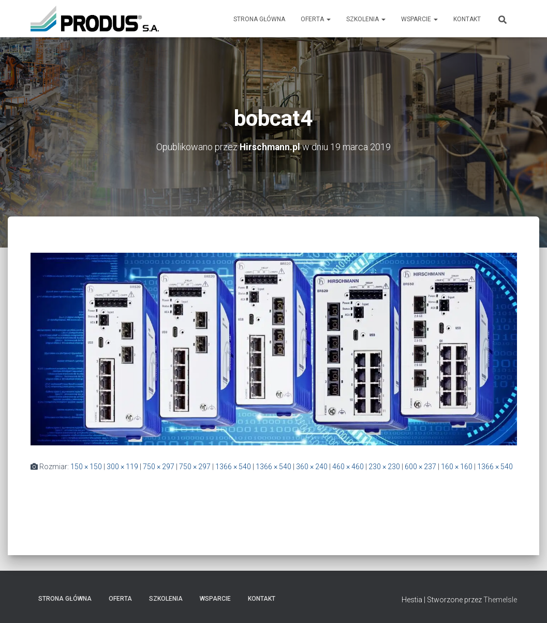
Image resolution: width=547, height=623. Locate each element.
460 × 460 (348, 466)
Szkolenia (366, 19)
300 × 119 (122, 466)
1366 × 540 (233, 466)
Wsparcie (419, 19)
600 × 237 (420, 466)
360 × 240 (312, 466)
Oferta (316, 19)
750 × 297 (158, 466)
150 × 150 (86, 466)
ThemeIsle (500, 600)
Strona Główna (259, 19)
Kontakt (467, 19)
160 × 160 (456, 466)
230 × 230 (384, 466)
